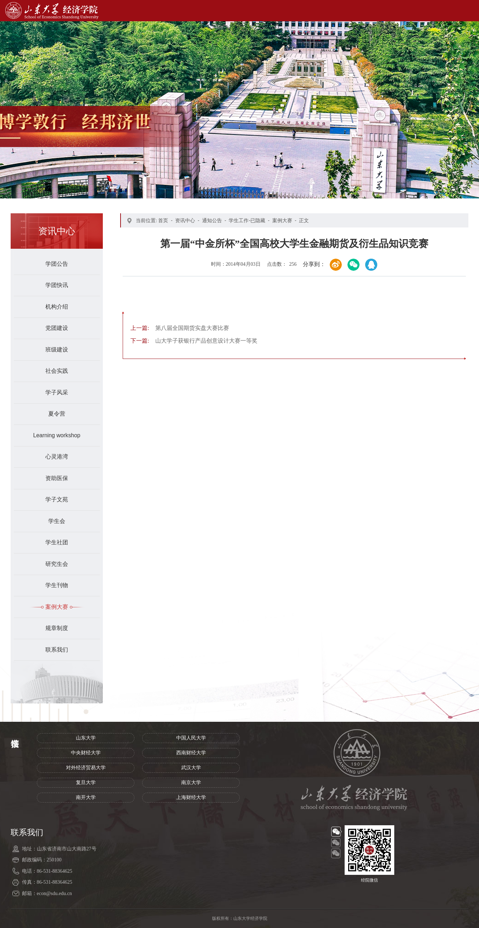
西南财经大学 (191, 752)
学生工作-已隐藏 (247, 220)
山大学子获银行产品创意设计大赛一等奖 (193, 341)
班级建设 (56, 350)
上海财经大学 (191, 797)
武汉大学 (191, 767)
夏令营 (56, 414)
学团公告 (56, 264)
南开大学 (86, 797)
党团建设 (56, 328)
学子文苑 (56, 499)
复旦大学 (86, 782)
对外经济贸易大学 (86, 767)
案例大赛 (56, 607)
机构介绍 (56, 307)
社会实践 (56, 371)
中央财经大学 (86, 752)
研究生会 (56, 564)
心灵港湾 (56, 457)
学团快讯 (56, 285)
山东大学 (86, 738)
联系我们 (56, 650)
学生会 (56, 521)
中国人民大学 (191, 738)
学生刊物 (56, 585)
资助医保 (56, 478)
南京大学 (191, 782)
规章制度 (56, 628)
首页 (163, 220)
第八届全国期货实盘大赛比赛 (179, 328)
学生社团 (56, 542)
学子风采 (56, 392)
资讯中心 (185, 220)
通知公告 (212, 220)
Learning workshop (56, 435)
